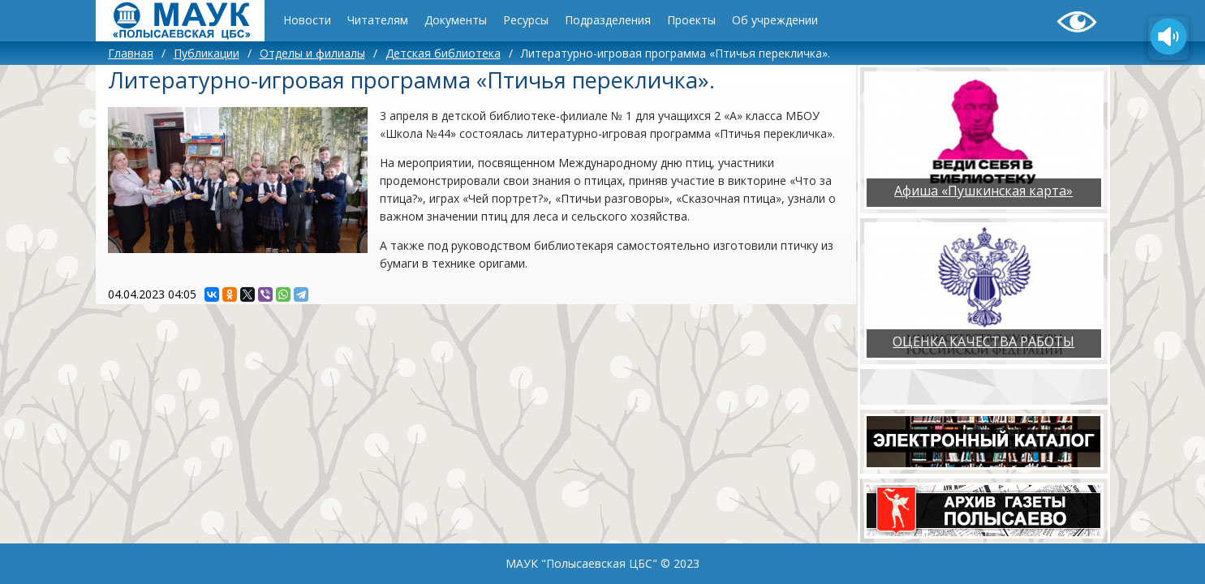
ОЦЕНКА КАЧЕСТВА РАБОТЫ (983, 341)
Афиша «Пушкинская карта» (983, 191)
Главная (130, 53)
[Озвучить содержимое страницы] (1168, 38)
